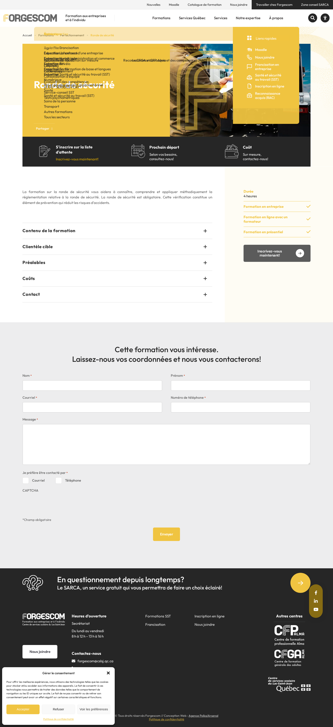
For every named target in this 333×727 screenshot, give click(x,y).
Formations (161, 18)
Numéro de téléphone (188, 397)
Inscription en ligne (209, 616)
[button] (108, 673)
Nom (27, 375)
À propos (276, 18)
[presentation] (55, 503)
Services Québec (192, 18)
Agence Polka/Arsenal (203, 716)
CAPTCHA (30, 490)
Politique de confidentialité (58, 719)
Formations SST (158, 616)
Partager (44, 128)
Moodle (174, 5)
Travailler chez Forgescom (274, 5)
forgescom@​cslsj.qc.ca (95, 661)
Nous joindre (238, 5)
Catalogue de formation (205, 5)
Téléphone (73, 480)
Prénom (178, 375)
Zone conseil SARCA (315, 5)
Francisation (155, 624)
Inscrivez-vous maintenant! (77, 159)
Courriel (29, 397)
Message (30, 419)
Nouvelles (153, 5)
